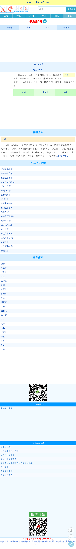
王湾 (3, 319)
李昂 (3, 341)
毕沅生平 (5, 251)
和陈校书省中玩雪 (9, 459)
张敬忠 (4, 272)
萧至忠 (4, 289)
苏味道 (4, 268)
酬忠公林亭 (6, 447)
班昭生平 (5, 199)
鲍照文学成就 (7, 233)
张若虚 (4, 332)
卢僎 (3, 276)
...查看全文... (62, 156)
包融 (3, 306)
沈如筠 (4, 311)
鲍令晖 (66, 27)
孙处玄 (4, 315)
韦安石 (4, 294)
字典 (44, 16)
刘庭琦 (4, 302)
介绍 (66, 75)
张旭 (3, 328)
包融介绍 (5, 212)
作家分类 (45, 92)
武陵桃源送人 (7, 475)
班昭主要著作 (7, 208)
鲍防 (48, 27)
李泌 (3, 298)
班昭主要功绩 (7, 203)
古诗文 (38, 64)
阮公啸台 (5, 467)
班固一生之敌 (7, 173)
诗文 (6, 16)
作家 (69, 16)
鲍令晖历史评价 (8, 216)
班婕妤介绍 (6, 186)
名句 (31, 16)
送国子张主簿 (7, 471)
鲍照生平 (5, 229)
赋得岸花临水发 (8, 455)
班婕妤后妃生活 (8, 182)
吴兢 (3, 285)
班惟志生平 (6, 195)
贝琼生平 (5, 242)
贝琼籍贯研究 (7, 238)
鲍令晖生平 (6, 220)
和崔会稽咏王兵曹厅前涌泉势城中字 (16, 463)
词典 (57, 16)
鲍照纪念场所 (7, 225)
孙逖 (3, 336)
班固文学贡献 (7, 169)
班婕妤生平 (6, 191)
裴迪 (3, 345)
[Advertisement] (37, 46)
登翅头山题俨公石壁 (10, 451)
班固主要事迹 (7, 178)
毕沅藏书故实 (7, 246)
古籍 (19, 16)
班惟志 (10, 27)
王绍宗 (4, 281)
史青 (3, 324)
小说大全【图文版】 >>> (38, 2)
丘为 (3, 349)
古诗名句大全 (7, 408)
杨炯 (3, 264)
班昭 (29, 27)
